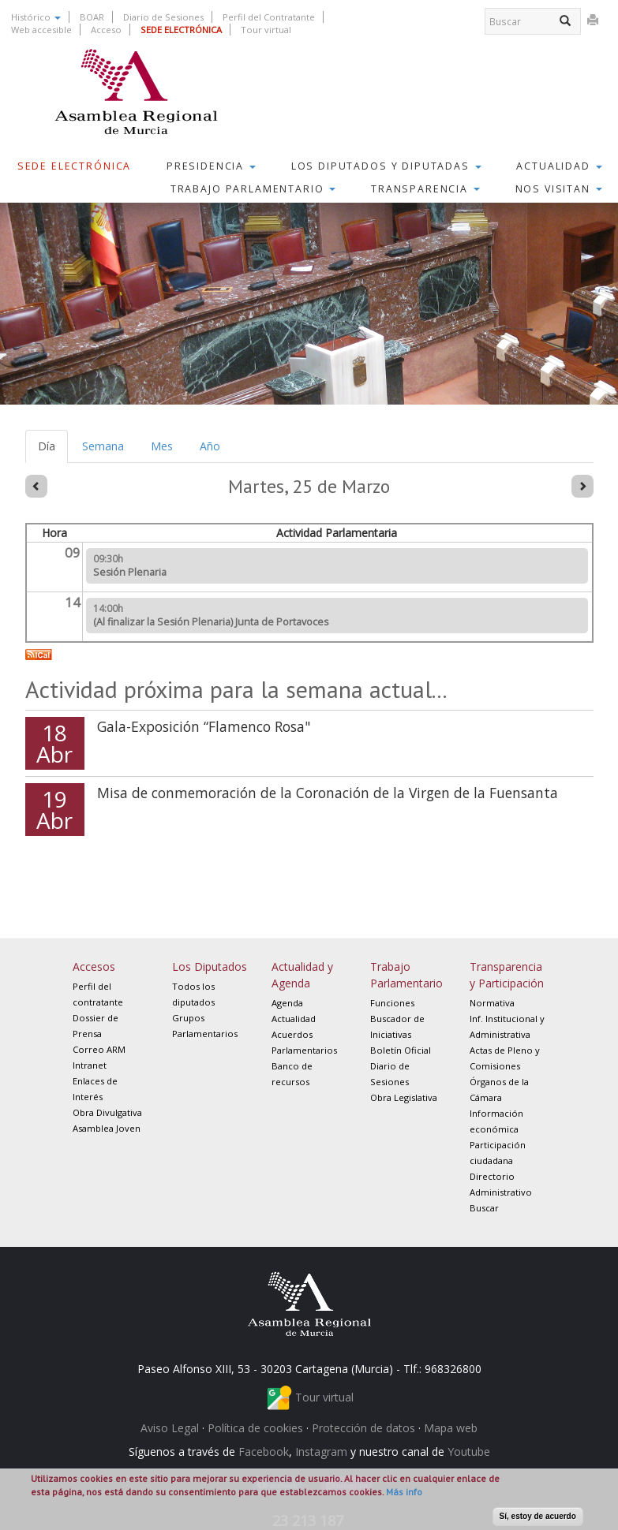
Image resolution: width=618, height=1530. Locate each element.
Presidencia (211, 166)
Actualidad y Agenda (302, 975)
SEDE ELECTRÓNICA (181, 29)
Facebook (263, 1451)
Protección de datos (363, 1427)
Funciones (392, 1003)
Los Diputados (209, 966)
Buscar (484, 1208)
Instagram (321, 1451)
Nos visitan (558, 189)
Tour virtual (266, 29)
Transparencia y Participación (507, 975)
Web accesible (41, 29)
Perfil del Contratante (269, 17)
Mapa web (451, 1427)
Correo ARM (99, 1049)
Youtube (469, 1451)
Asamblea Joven (106, 1128)
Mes (162, 445)
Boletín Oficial (400, 1050)
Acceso (106, 29)
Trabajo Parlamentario (253, 189)
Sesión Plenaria (130, 572)
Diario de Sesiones (163, 17)
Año (210, 445)
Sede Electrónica (74, 166)
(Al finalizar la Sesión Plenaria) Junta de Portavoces (210, 622)
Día (53, 450)
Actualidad (558, 166)
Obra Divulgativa (107, 1112)
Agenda (287, 1003)
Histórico (36, 17)
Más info (404, 1492)
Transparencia (425, 189)
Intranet (90, 1065)
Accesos (94, 966)
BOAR (92, 17)
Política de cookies (255, 1427)
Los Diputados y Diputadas (386, 166)
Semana (103, 445)
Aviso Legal (169, 1427)
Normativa (492, 1003)
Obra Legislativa (403, 1097)
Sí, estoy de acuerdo (538, 1516)
